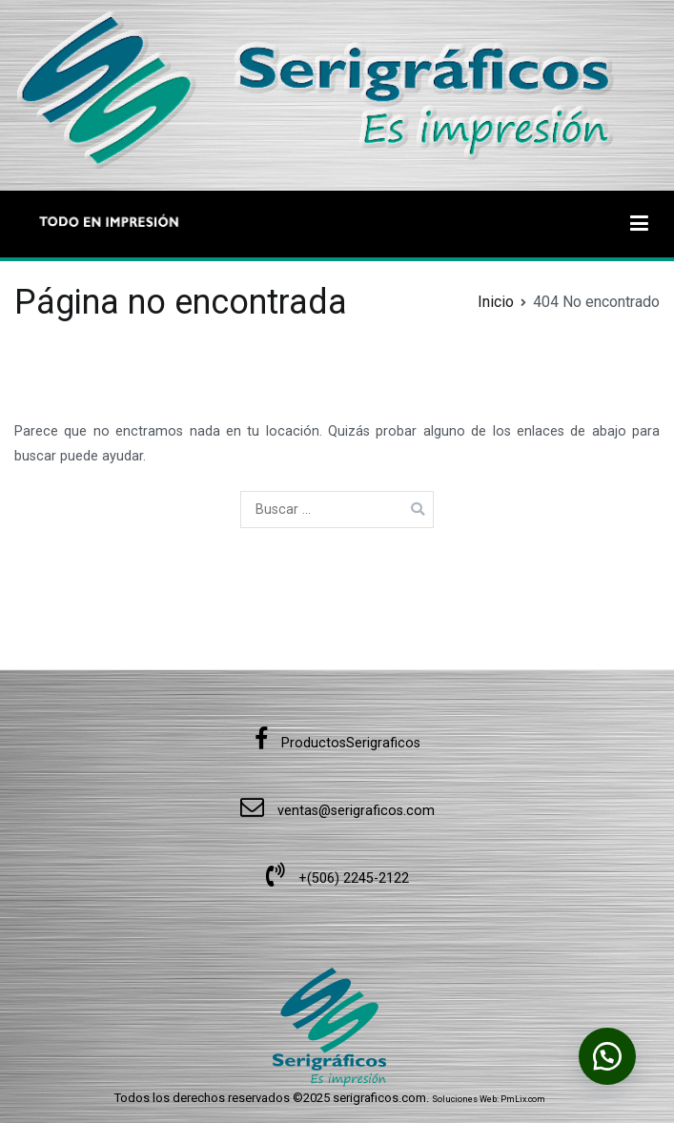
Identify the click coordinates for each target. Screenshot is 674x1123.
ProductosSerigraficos (337, 743)
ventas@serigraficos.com (337, 811)
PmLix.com (522, 1099)
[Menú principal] (639, 224)
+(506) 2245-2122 (337, 878)
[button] (607, 1056)
